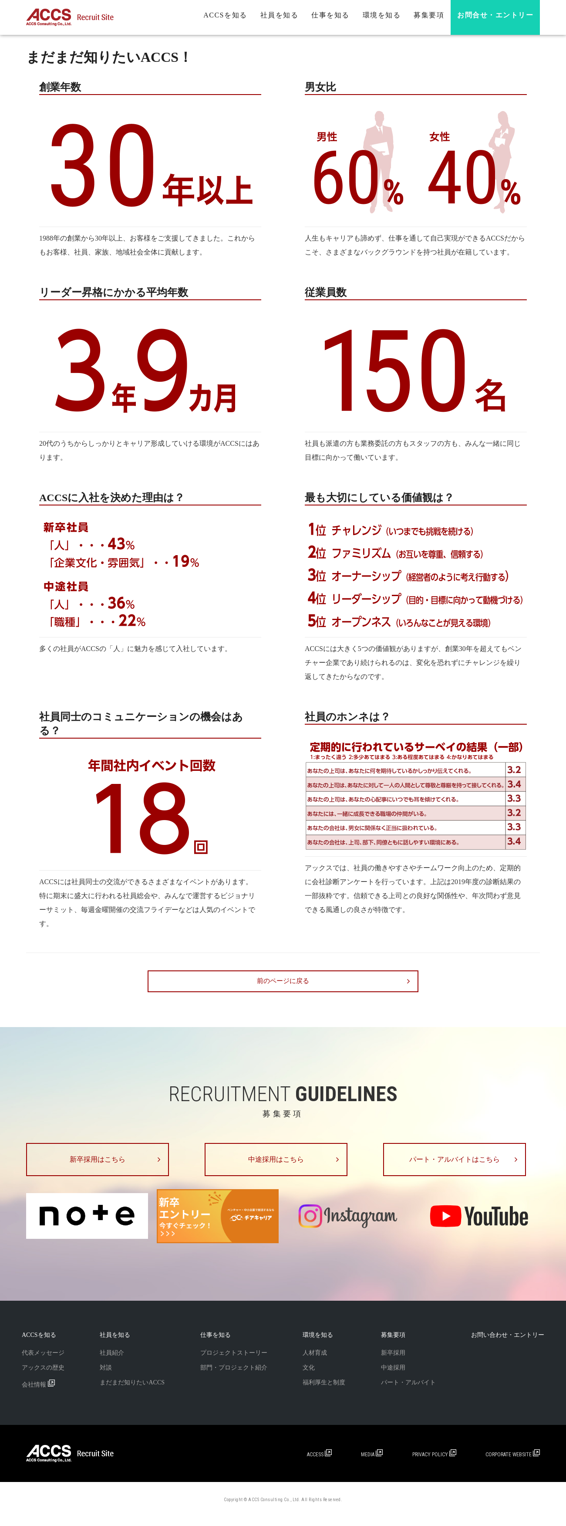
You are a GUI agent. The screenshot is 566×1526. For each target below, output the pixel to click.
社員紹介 (112, 1361)
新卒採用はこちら (104, 1164)
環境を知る (382, 15)
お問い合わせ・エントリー (507, 1343)
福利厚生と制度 (324, 1391)
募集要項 (429, 15)
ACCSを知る (225, 15)
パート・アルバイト (408, 1391)
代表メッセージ (43, 1361)
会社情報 (38, 1393)
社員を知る (279, 15)
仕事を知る (330, 15)
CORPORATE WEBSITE (513, 1463)
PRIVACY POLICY (435, 1463)
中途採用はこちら (283, 1164)
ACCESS (321, 1463)
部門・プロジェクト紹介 (233, 1376)
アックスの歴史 (43, 1376)
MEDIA (373, 1463)
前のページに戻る (283, 981)
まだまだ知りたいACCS (132, 1391)
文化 (309, 1376)
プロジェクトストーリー (233, 1361)
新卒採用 (393, 1361)
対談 (106, 1376)
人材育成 (315, 1361)
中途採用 (393, 1376)
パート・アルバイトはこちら (461, 1164)
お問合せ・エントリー (495, 15)
